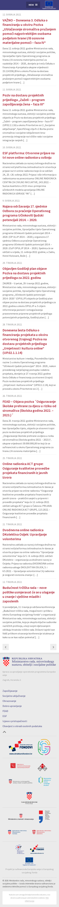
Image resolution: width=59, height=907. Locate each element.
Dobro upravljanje (12, 706)
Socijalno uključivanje (14, 695)
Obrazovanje (9, 700)
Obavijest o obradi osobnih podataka (22, 726)
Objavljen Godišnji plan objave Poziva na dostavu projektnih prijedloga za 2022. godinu (25, 273)
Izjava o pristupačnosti (15, 721)
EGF (5, 716)
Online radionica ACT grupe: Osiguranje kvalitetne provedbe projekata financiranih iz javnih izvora (26, 470)
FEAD (5, 711)
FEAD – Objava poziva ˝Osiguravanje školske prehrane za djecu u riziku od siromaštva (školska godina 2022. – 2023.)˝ (29, 408)
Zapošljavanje (10, 690)
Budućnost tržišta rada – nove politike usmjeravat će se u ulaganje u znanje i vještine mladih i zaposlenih (29, 594)
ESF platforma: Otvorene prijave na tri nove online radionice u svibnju (29, 155)
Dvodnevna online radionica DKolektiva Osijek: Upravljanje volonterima (25, 534)
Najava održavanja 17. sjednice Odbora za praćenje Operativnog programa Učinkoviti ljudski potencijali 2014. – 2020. (27, 213)
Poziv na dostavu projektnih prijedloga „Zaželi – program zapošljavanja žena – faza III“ (24, 99)
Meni (31, 4)
